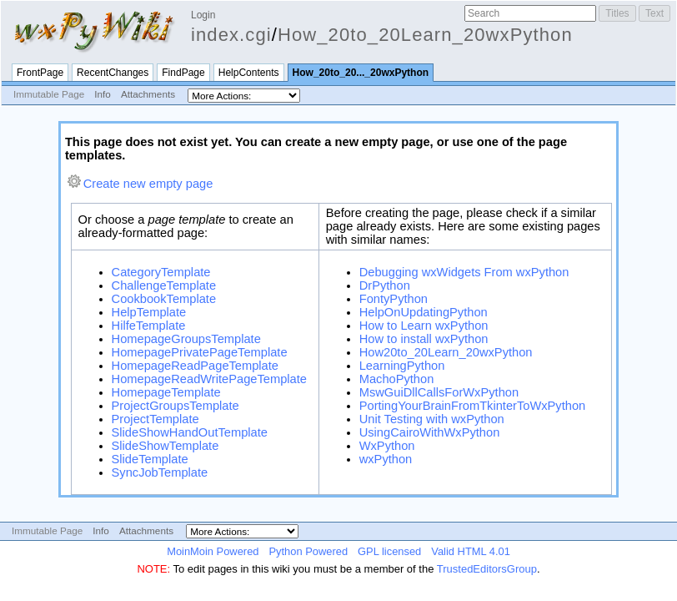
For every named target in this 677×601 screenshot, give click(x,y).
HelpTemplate (149, 312)
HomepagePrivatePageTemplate (200, 352)
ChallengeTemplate (164, 285)
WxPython (387, 445)
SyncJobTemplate (160, 472)
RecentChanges (112, 72)
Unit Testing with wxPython (431, 419)
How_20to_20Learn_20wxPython (425, 34)
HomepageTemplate (166, 392)
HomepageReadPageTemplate (195, 365)
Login (203, 15)
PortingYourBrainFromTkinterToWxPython (472, 405)
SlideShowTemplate (165, 445)
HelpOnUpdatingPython (423, 312)
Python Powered (308, 551)
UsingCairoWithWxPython (429, 432)
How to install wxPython (424, 339)
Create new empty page (148, 183)
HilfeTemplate (149, 325)
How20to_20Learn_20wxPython (446, 352)
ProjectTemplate (155, 419)
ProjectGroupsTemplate (175, 405)
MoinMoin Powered (212, 551)
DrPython (384, 285)
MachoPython (396, 379)
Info (102, 93)
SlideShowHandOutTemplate (190, 432)
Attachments (148, 93)
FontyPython (393, 299)
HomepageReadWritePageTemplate (209, 379)
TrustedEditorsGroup (487, 569)
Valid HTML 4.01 (470, 551)
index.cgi (231, 34)
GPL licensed (389, 551)
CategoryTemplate (161, 272)
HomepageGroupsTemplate (186, 339)
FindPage (183, 72)
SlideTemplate (150, 459)
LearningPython (402, 365)
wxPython (386, 459)
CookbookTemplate (164, 299)
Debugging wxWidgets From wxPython (464, 272)
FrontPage (40, 72)
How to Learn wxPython (424, 325)
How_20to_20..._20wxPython (361, 72)
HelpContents (248, 72)
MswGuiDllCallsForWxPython (439, 392)
